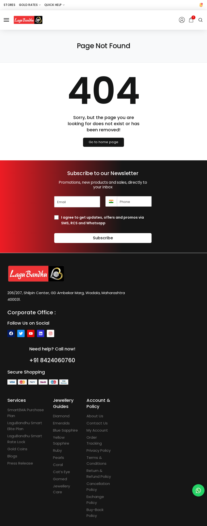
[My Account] (97, 430)
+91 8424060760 (52, 360)
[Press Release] (20, 463)
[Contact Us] (97, 423)
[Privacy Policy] (98, 450)
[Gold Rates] (30, 5)
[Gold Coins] (17, 449)
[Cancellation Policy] (99, 487)
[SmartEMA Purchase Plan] (26, 413)
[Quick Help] (54, 5)
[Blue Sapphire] (65, 430)
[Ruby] (57, 450)
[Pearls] (58, 458)
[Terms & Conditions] (99, 460)
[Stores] (9, 5)
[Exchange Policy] (99, 500)
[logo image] (28, 19)
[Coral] (58, 465)
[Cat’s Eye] (61, 472)
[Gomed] (60, 479)
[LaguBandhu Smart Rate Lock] (26, 439)
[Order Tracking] (99, 440)
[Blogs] (12, 456)
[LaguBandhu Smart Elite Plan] (26, 426)
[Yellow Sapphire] (66, 440)
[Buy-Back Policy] (99, 513)
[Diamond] (61, 416)
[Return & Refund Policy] (99, 474)
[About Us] (94, 416)
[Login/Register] (182, 20)
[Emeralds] (61, 423)
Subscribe (103, 238)
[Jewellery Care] (66, 489)
